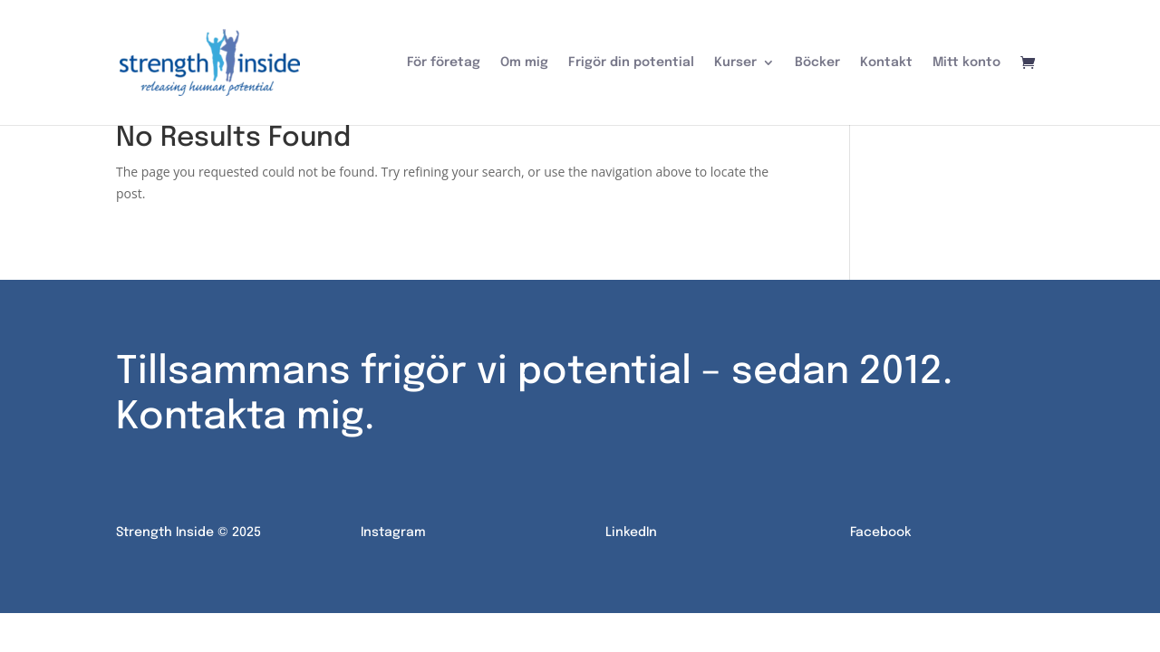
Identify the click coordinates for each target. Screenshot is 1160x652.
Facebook (880, 527)
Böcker (817, 62)
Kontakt (886, 62)
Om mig (524, 62)
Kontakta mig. (245, 413)
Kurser (735, 62)
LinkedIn (631, 527)
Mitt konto (966, 62)
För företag (443, 62)
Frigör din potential (631, 62)
